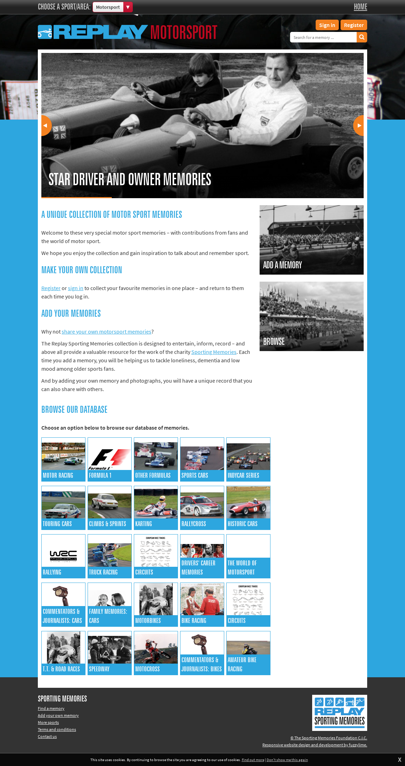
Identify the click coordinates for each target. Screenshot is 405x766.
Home (360, 7)
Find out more (253, 759)
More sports (48, 722)
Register (354, 24)
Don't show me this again (287, 759)
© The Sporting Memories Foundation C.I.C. (328, 737)
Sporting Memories (213, 351)
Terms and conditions (57, 729)
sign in (75, 287)
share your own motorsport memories (106, 331)
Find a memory (51, 708)
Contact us (47, 736)
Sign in (327, 24)
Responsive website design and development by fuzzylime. (314, 744)
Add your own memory (58, 715)
